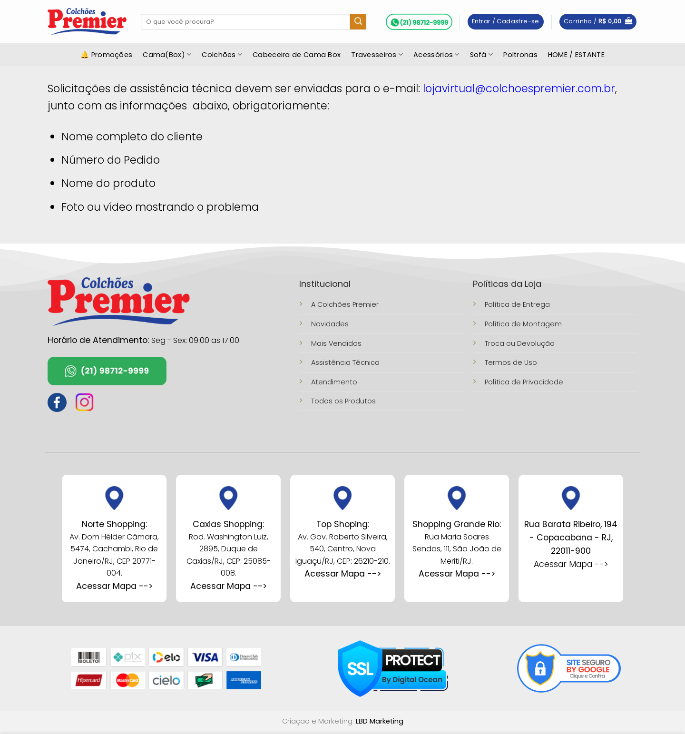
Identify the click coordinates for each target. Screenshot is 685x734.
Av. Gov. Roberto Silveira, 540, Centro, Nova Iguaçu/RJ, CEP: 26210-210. (342, 549)
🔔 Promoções (106, 54)
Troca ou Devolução (520, 343)
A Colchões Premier (345, 304)
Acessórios (436, 54)
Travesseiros (377, 54)
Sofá (481, 54)
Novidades (330, 324)
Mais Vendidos (336, 343)
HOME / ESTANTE (576, 54)
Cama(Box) (167, 54)
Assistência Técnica (345, 362)
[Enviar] (358, 22)
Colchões (222, 54)
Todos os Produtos (343, 401)
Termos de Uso (511, 362)
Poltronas (520, 54)
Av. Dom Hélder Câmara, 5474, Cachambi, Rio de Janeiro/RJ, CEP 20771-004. (114, 549)
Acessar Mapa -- (226, 586)
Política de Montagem (523, 324)
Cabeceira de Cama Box (297, 54)
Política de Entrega (517, 304)
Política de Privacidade (524, 382)
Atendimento (334, 382)
